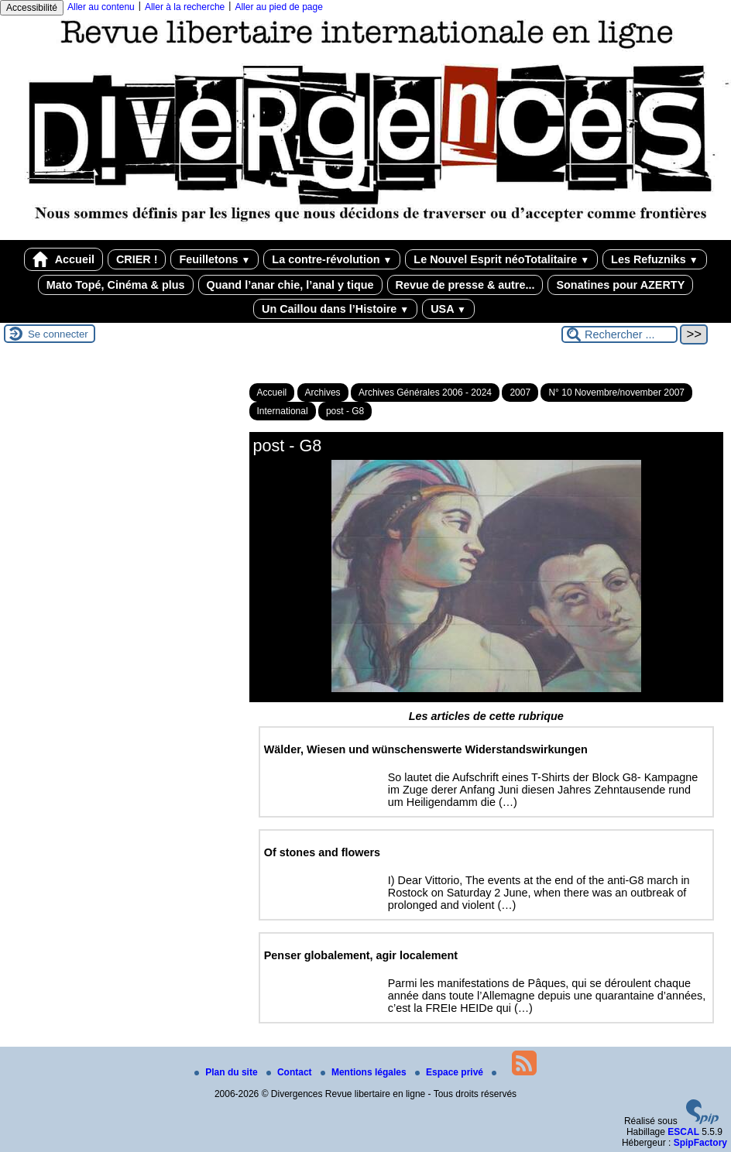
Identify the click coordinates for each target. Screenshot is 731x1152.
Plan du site (227, 1072)
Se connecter (58, 334)
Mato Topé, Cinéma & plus (115, 285)
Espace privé (450, 1072)
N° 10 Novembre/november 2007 (616, 392)
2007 (520, 392)
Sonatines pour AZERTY (620, 285)
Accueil (63, 259)
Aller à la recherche (185, 7)
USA (448, 309)
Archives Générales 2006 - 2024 (425, 392)
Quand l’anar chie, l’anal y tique (290, 285)
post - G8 (345, 411)
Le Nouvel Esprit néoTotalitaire (501, 259)
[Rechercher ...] (619, 334)
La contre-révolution (332, 259)
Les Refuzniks (654, 259)
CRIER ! (137, 259)
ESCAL (683, 1131)
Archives (323, 392)
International (282, 411)
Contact (290, 1072)
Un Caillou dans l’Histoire (335, 309)
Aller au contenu (101, 7)
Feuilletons (214, 259)
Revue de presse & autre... (465, 285)
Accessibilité (31, 7)
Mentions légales (365, 1072)
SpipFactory (700, 1142)
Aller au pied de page (278, 7)
